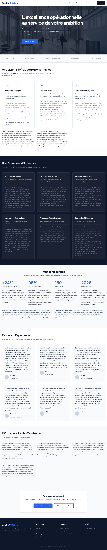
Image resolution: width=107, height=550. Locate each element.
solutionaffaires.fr (42, 140)
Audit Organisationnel (66, 528)
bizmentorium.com (60, 449)
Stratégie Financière (66, 531)
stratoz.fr (19, 133)
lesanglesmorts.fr (35, 312)
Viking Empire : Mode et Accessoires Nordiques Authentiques (88, 395)
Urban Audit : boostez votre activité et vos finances (17, 391)
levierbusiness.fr (52, 103)
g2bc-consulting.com (17, 290)
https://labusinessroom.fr (82, 241)
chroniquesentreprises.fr (83, 359)
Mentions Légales (90, 528)
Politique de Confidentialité (92, 531)
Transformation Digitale (67, 534)
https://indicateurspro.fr (82, 195)
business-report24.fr (93, 292)
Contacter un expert (43, 506)
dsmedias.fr (84, 110)
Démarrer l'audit (30, 41)
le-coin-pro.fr (15, 235)
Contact (101, 3)
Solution (10, 3)
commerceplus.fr (17, 193)
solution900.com (51, 233)
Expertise (79, 3)
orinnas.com (44, 294)
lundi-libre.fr (25, 447)
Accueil (71, 3)
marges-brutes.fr (63, 294)
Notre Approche (89, 3)
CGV (86, 534)
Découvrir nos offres (64, 506)
